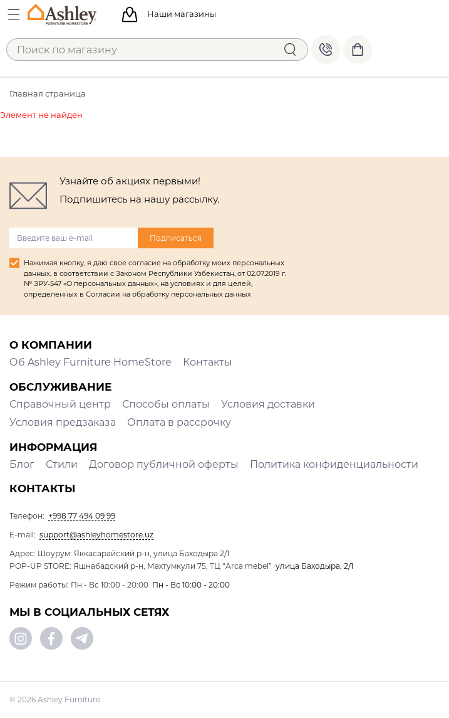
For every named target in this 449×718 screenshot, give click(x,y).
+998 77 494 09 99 (325, 49)
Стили (62, 464)
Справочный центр (60, 404)
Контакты (207, 362)
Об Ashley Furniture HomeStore (90, 362)
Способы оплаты (166, 404)
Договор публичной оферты (164, 464)
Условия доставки (268, 404)
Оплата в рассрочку (179, 422)
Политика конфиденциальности (334, 464)
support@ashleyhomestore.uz (96, 534)
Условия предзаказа (62, 422)
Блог (21, 464)
